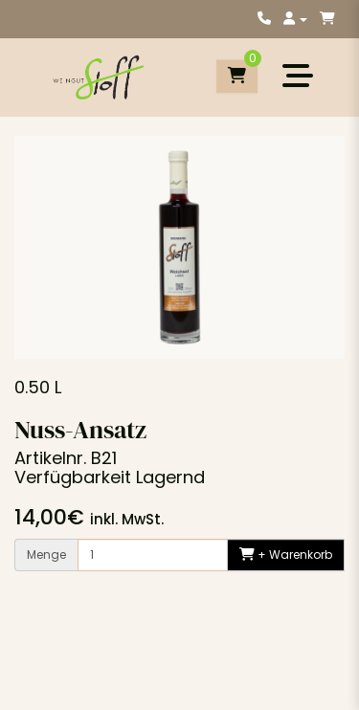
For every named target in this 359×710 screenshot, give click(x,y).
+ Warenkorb (285, 554)
